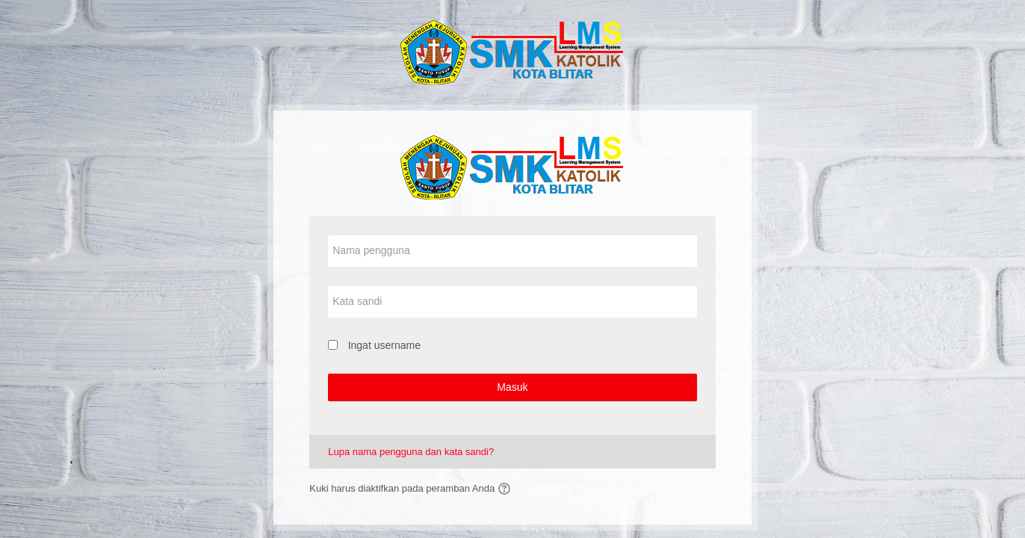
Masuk (512, 387)
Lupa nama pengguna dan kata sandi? (411, 451)
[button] (506, 488)
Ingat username (384, 345)
